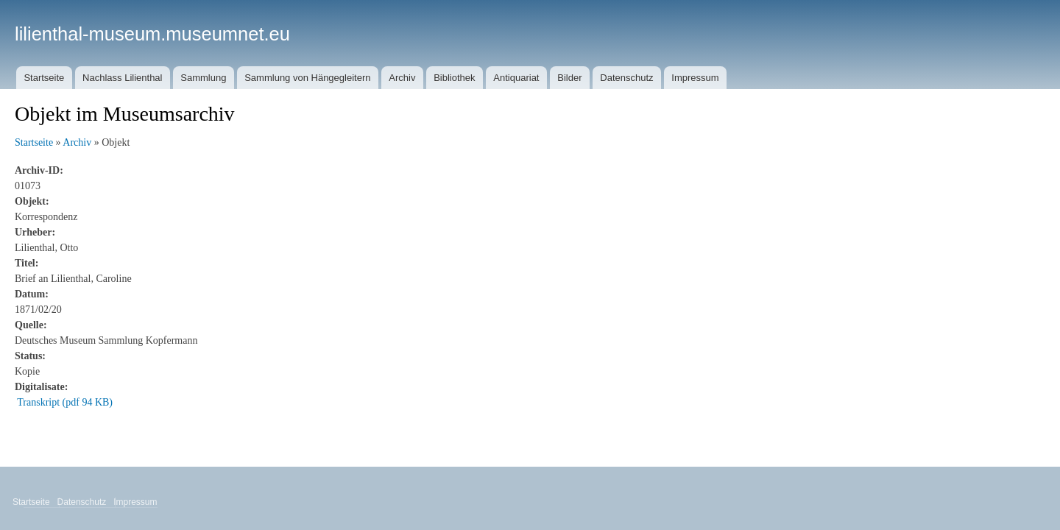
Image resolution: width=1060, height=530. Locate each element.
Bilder (569, 77)
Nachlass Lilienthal (122, 77)
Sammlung (203, 77)
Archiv (402, 77)
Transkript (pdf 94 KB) (65, 402)
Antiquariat (516, 77)
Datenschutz (626, 77)
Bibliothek (454, 77)
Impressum (694, 77)
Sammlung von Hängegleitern (307, 77)
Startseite (44, 77)
